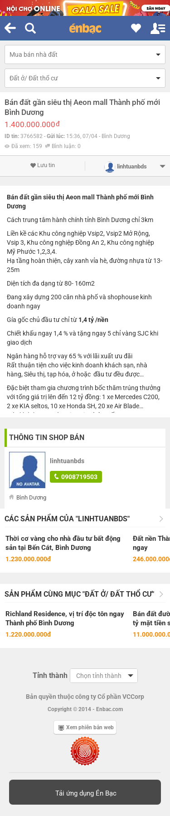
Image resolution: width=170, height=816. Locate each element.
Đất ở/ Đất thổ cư (34, 78)
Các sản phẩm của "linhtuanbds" (67, 518)
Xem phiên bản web (86, 727)
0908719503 (75, 476)
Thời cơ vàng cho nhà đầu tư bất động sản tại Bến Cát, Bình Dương (63, 543)
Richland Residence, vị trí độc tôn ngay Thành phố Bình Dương (64, 618)
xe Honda (72, 406)
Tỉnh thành (50, 675)
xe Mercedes (124, 397)
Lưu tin (42, 165)
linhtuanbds (67, 461)
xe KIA (20, 406)
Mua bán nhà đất (34, 54)
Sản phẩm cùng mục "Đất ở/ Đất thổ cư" (79, 594)
